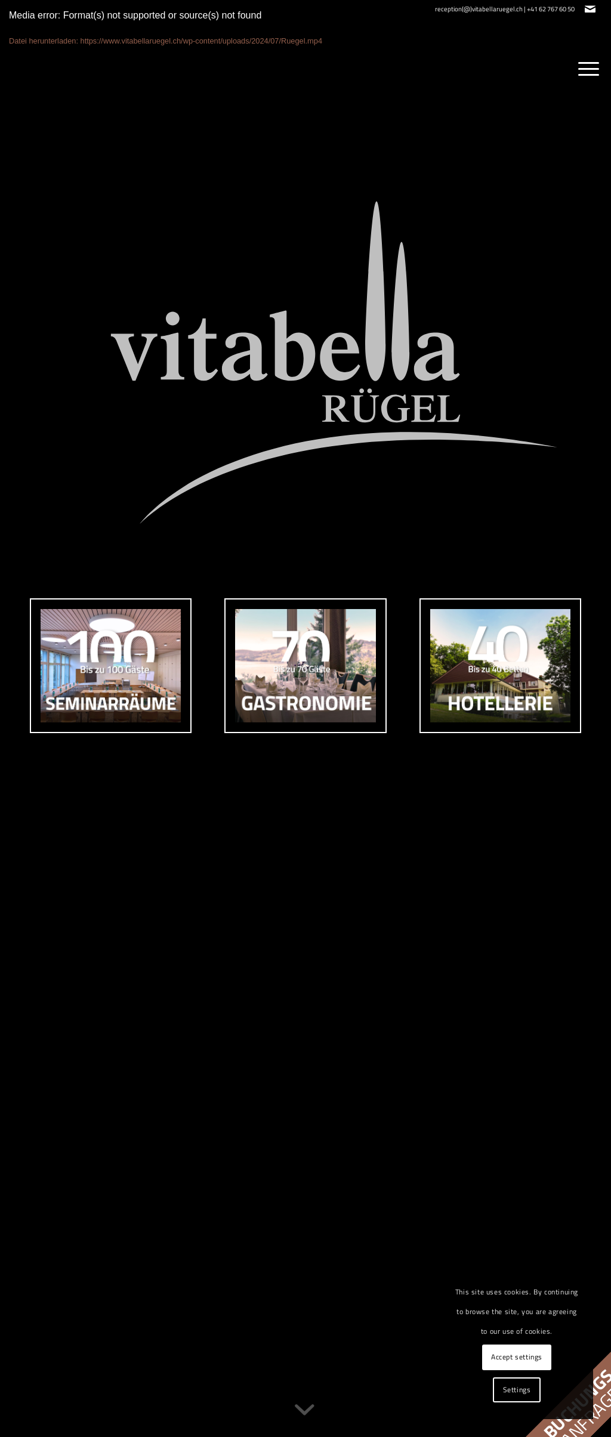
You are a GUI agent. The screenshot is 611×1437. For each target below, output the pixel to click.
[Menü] (584, 66)
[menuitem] (584, 66)
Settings (517, 1389)
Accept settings (516, 1356)
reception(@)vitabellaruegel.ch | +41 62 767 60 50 (505, 9)
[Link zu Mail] (590, 9)
